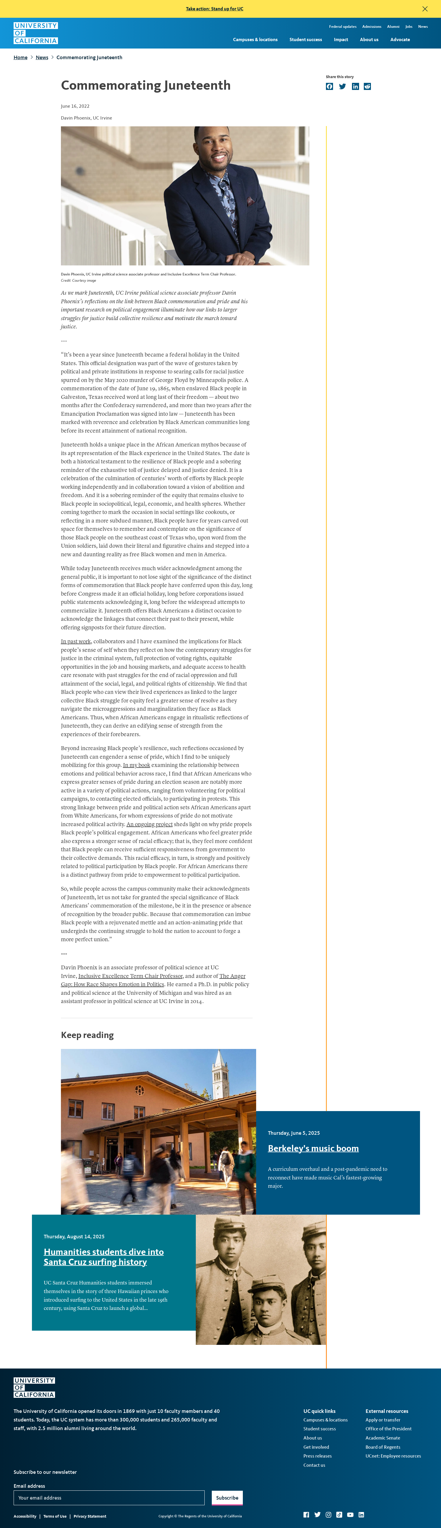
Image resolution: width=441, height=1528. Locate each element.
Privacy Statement (90, 1516)
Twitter (317, 1515)
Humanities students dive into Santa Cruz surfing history (104, 1256)
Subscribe (227, 1498)
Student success (306, 39)
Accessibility (25, 1516)
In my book (136, 765)
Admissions (371, 26)
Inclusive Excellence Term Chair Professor (130, 976)
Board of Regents (383, 1447)
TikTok (339, 1515)
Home (21, 57)
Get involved (316, 1447)
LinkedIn (361, 1515)
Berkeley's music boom (313, 1148)
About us (369, 39)
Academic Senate (383, 1438)
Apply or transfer (383, 1420)
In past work (76, 642)
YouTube (350, 1515)
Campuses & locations (255, 39)
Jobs (409, 26)
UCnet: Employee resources (393, 1456)
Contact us (314, 1465)
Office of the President (389, 1429)
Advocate (400, 39)
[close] (425, 9)
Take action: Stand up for (214, 9)
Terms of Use (55, 1516)
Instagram (329, 1515)
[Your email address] (109, 1497)
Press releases (317, 1456)
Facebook (306, 1515)
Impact (341, 39)
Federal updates (342, 26)
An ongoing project (150, 825)
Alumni (393, 26)
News (423, 26)
